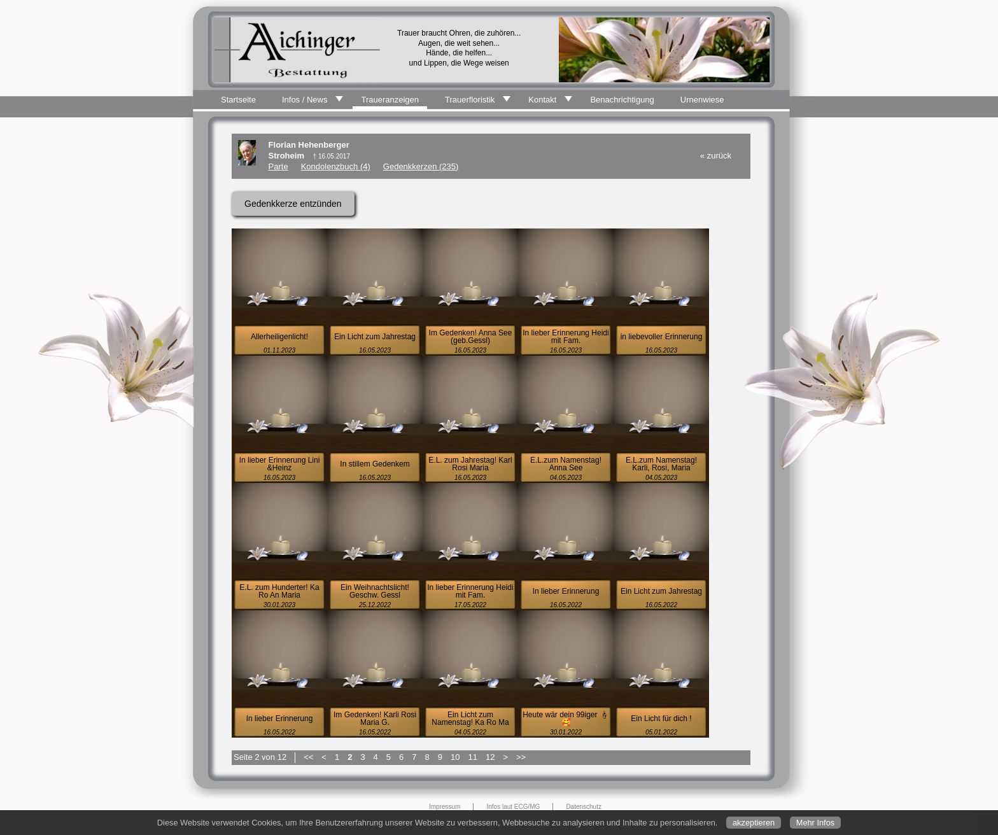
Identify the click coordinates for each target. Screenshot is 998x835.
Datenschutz (583, 806)
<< (308, 757)
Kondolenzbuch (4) (335, 166)
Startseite (238, 99)
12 (490, 757)
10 (455, 757)
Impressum (444, 806)
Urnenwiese (702, 99)
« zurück (715, 155)
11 (472, 757)
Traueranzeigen (390, 99)
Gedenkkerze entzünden (293, 204)
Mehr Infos (815, 822)
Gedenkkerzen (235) (421, 166)
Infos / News (305, 99)
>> (521, 757)
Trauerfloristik (470, 99)
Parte (278, 166)
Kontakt (542, 99)
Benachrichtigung (622, 99)
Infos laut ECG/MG (513, 806)
